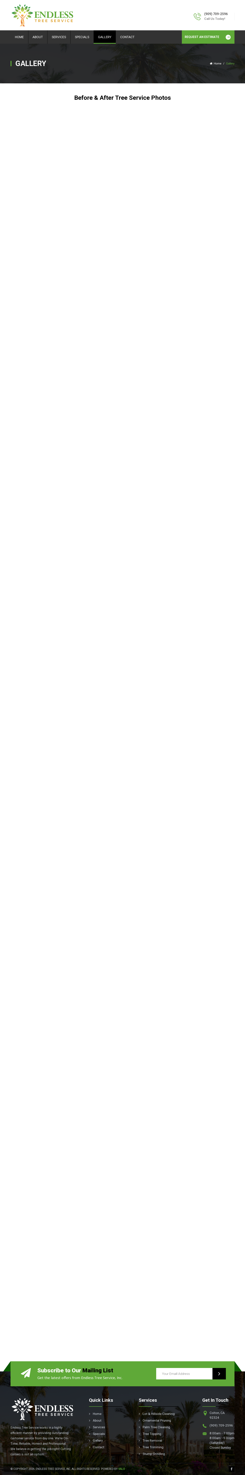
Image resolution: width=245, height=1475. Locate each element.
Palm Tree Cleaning (154, 1427)
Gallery (104, 37)
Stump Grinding (152, 1454)
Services (59, 37)
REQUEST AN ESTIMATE (210, 37)
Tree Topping (150, 1434)
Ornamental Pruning (155, 1420)
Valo (121, 1468)
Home (19, 37)
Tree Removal (150, 1440)
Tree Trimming (151, 1447)
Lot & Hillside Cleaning (157, 1414)
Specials (82, 37)
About (38, 37)
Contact (127, 37)
